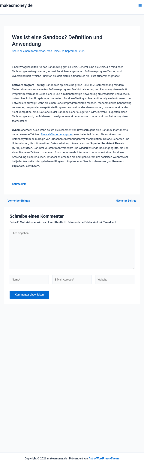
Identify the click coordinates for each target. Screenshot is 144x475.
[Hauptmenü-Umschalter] (140, 5)
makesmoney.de (16, 5)
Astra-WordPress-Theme (104, 458)
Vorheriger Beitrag (17, 200)
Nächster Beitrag (128, 200)
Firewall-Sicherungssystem (57, 134)
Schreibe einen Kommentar (28, 51)
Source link (19, 184)
